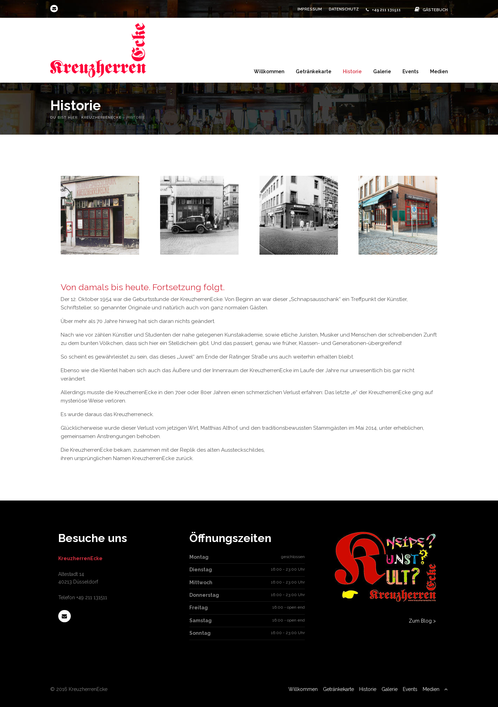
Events (410, 71)
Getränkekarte (313, 71)
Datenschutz (344, 9)
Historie (352, 71)
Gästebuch (429, 10)
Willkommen (269, 71)
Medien (439, 71)
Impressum (309, 9)
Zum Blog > (422, 621)
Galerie (382, 71)
